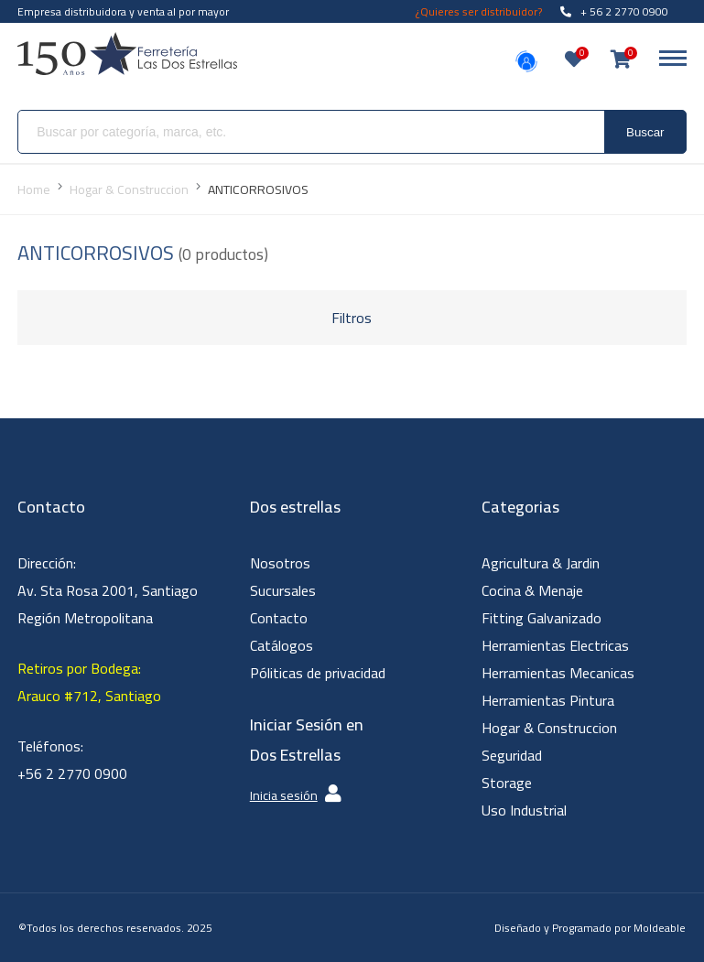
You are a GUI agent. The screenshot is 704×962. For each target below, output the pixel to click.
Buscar (645, 132)
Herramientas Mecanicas (558, 672)
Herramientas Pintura (548, 700)
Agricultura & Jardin (541, 563)
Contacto (279, 618)
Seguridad (512, 755)
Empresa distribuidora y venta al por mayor (123, 11)
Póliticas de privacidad (317, 672)
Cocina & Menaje (532, 590)
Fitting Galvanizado (541, 618)
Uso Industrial (524, 810)
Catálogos (281, 645)
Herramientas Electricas (555, 645)
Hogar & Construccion (549, 727)
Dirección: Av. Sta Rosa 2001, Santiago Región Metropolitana (107, 590)
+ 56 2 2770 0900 (614, 11)
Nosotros (280, 563)
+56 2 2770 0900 (72, 773)
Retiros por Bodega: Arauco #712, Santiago (89, 681)
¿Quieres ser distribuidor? (479, 11)
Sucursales (283, 590)
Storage (507, 782)
